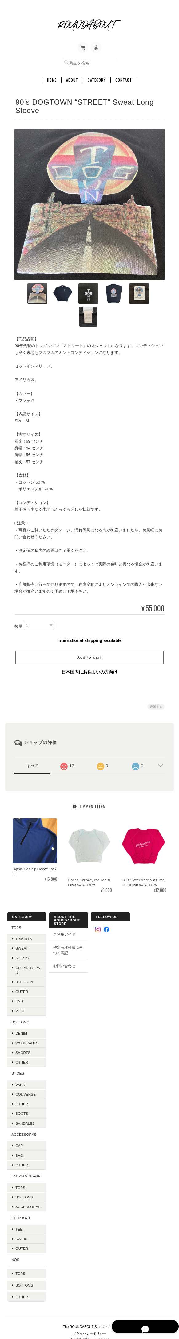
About (72, 78)
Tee (18, 1205)
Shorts (22, 1028)
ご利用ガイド (64, 909)
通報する (156, 682)
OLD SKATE (21, 1193)
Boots (21, 1089)
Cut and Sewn (27, 945)
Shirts (21, 933)
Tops (20, 1163)
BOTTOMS (20, 997)
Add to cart (89, 633)
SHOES (17, 1049)
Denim (21, 1008)
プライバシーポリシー (89, 1300)
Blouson (24, 957)
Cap (18, 1121)
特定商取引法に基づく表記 (68, 925)
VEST (20, 986)
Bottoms (24, 1172)
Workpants (26, 1018)
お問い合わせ (64, 941)
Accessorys (23, 1110)
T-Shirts (23, 914)
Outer (21, 967)
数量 (18, 602)
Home (52, 78)
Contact (123, 78)
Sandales (24, 1098)
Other (21, 1037)
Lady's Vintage (25, 1151)
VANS (20, 1060)
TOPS (16, 902)
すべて (32, 741)
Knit (19, 976)
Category (97, 78)
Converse (25, 1070)
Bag (19, 1130)
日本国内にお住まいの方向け (89, 647)
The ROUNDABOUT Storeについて (89, 1293)
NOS (15, 1235)
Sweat (21, 923)
